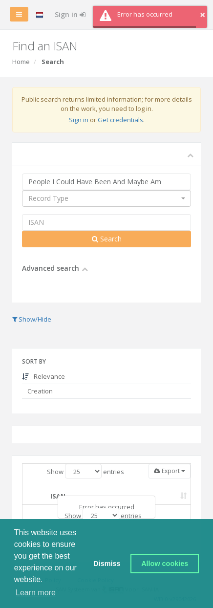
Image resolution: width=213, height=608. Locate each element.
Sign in (70, 14)
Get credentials (120, 119)
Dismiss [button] (106, 563)
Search (107, 238)
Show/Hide (31, 319)
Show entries (85, 471)
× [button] (202, 14)
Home (21, 61)
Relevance (43, 376)
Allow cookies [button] (164, 563)
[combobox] (106, 198)
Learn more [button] (36, 592)
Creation (39, 391)
